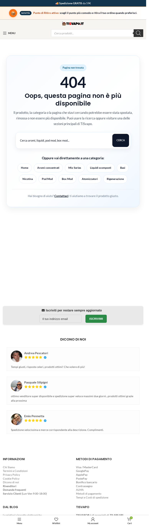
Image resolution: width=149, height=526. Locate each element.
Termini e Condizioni (15, 470)
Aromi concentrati (48, 167)
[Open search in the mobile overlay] (97, 33)
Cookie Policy (11, 478)
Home (24, 167)
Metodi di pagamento (88, 493)
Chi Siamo (9, 467)
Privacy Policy (11, 474)
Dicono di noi (11, 482)
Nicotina (27, 178)
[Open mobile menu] (9, 33)
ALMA (80, 489)
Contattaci (61, 196)
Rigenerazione (115, 178)
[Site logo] (73, 23)
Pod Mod (47, 178)
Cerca (121, 140)
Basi (122, 167)
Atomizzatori (90, 178)
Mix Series (74, 167)
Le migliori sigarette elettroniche (22, 515)
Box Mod (67, 178)
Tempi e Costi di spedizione (92, 497)
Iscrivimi (96, 318)
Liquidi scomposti (100, 167)
